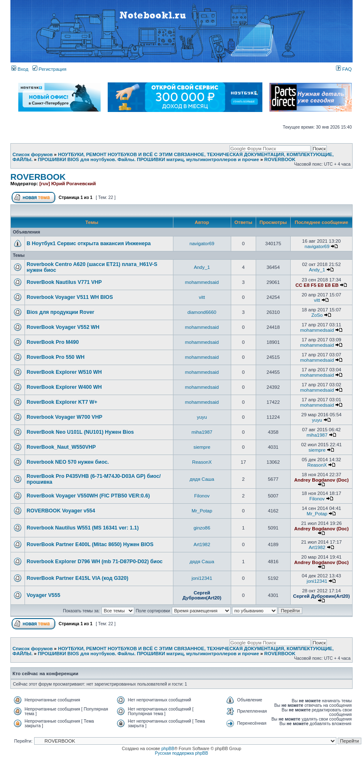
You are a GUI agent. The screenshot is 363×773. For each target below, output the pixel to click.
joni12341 (202, 578)
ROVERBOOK (279, 159)
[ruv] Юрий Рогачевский (68, 183)
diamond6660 (202, 312)
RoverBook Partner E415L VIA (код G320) (77, 578)
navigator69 (202, 243)
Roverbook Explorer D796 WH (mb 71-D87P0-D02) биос (95, 561)
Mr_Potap (202, 510)
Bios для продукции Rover (60, 312)
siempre (201, 447)
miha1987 (201, 432)
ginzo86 (201, 527)
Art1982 (202, 544)
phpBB (167, 748)
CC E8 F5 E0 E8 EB (317, 285)
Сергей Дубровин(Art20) (202, 595)
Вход (19, 69)
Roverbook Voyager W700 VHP (64, 417)
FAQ (344, 69)
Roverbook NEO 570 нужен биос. (68, 462)
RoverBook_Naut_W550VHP (61, 447)
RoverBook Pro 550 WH (55, 357)
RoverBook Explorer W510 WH (64, 372)
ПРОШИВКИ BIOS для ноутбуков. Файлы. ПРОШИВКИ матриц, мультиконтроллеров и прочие (148, 159)
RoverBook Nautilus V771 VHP (64, 282)
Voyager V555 (43, 595)
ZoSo (317, 315)
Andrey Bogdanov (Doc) (321, 479)
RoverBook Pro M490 (53, 342)
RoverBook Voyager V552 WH (63, 327)
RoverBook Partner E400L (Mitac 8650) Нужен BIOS (90, 544)
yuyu (202, 417)
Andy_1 (202, 267)
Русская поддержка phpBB (181, 753)
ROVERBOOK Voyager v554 (61, 511)
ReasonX (202, 462)
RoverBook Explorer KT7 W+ (62, 402)
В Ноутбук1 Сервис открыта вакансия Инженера (89, 243)
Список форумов (32, 154)
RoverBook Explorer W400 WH (64, 387)
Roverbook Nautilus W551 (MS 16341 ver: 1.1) (83, 528)
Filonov (202, 495)
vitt (202, 297)
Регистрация (49, 69)
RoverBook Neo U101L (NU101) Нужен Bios (80, 432)
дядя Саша (202, 479)
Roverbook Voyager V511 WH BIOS (70, 297)
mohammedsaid (202, 282)
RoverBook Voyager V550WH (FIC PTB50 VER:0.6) (88, 496)
